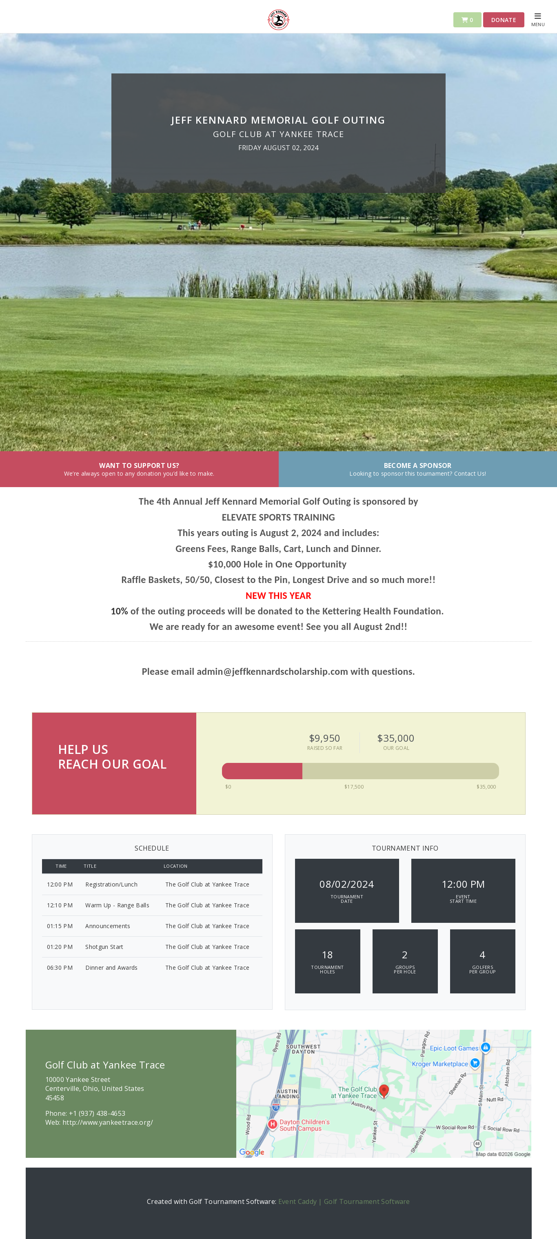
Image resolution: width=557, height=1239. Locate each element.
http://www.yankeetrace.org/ (107, 1122)
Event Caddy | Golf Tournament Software (344, 1201)
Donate (503, 20)
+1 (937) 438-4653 (97, 1113)
